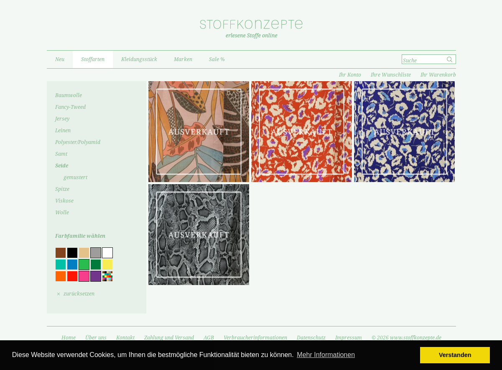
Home (68, 338)
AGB (209, 338)
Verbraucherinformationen (255, 338)
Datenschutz (311, 338)
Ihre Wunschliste (391, 75)
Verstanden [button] (455, 355)
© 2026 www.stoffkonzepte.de (406, 338)
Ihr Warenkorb (438, 75)
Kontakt (125, 338)
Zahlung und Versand (169, 338)
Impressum (348, 338)
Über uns (96, 338)
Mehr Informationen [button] (326, 354)
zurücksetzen (79, 294)
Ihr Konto (350, 75)
